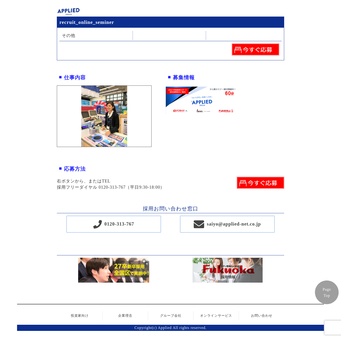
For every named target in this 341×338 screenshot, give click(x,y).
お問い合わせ (261, 315)
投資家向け (80, 315)
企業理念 (125, 315)
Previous (53, 116)
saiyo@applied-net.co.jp (234, 224)
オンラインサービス (216, 315)
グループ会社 (170, 315)
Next (155, 116)
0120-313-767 (119, 224)
